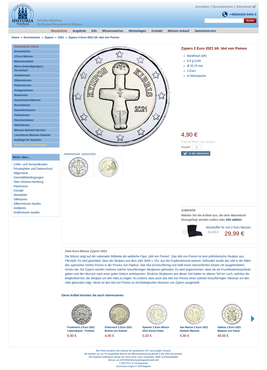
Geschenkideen (24, 120)
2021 (61, 37)
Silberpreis (20, 199)
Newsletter (20, 195)
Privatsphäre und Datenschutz (33, 168)
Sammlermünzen (24, 110)
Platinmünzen (22, 85)
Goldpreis (20, 208)
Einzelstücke (22, 51)
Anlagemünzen (23, 90)
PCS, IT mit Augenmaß (137, 363)
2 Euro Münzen (23, 56)
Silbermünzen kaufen (27, 203)
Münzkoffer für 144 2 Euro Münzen (228, 227)
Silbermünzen (22, 80)
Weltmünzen (22, 125)
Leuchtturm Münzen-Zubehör (32, 135)
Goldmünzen (22, 75)
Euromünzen (32, 37)
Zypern (48, 37)
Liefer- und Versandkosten (31, 164)
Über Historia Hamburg (28, 181)
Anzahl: (185, 147)
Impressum (21, 186)
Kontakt (18, 190)
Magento (147, 366)
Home (15, 37)
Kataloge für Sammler (27, 139)
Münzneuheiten (23, 61)
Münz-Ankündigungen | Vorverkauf (28, 68)
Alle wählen (234, 219)
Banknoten (21, 95)
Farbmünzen (22, 115)
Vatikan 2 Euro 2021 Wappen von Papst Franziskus (229, 331)
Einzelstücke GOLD (26, 46)
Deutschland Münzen (27, 100)
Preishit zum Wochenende (30, 144)
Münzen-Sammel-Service (29, 130)
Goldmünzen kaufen (27, 212)
